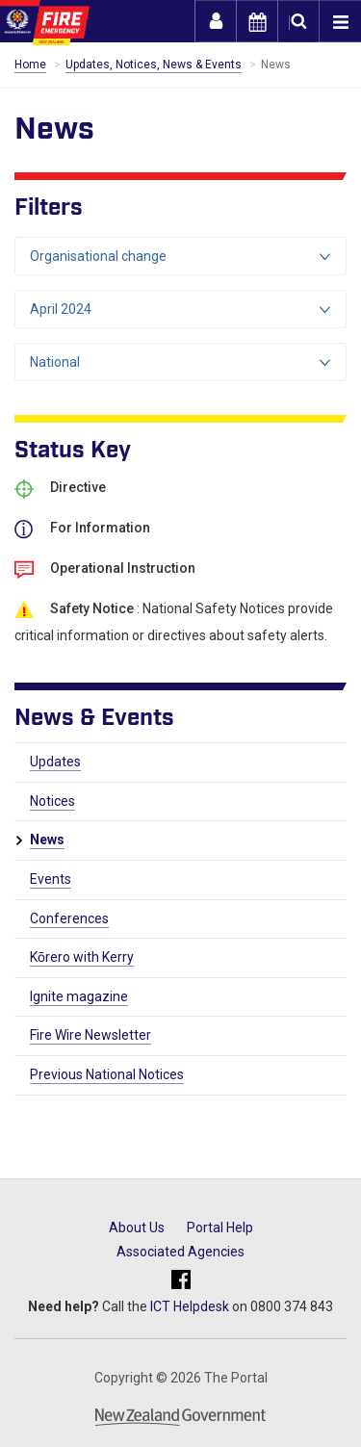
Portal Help (220, 1227)
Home (30, 64)
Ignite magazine (79, 996)
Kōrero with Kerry (82, 957)
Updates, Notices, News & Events (153, 64)
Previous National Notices (107, 1074)
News (47, 839)
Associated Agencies (180, 1251)
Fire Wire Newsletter (90, 1035)
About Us (137, 1227)
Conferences (69, 918)
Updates (55, 761)
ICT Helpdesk (189, 1306)
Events (50, 879)
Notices (52, 801)
